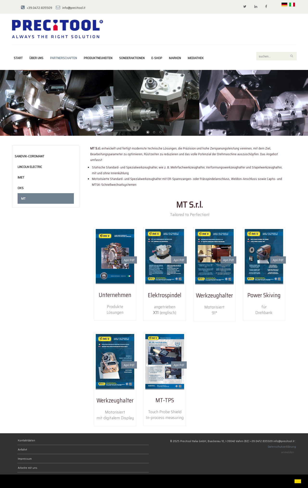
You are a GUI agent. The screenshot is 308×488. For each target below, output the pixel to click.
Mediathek (196, 58)
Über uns (36, 58)
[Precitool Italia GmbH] (57, 28)
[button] (7, 481)
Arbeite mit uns (27, 467)
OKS (21, 188)
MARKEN (175, 58)
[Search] (276, 56)
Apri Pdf (129, 260)
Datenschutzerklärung (282, 446)
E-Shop (156, 58)
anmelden (287, 452)
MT (23, 198)
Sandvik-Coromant (29, 156)
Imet (21, 177)
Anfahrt (22, 449)
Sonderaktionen (132, 58)
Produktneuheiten (98, 58)
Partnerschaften (63, 58)
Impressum (25, 458)
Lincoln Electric (30, 166)
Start (18, 58)
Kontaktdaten (26, 440)
